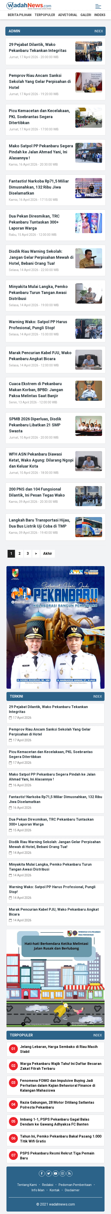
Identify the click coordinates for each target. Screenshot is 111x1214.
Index (98, 31)
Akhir (47, 553)
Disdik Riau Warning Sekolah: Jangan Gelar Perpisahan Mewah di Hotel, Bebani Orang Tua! (41, 257)
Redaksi (47, 1185)
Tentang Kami (27, 1185)
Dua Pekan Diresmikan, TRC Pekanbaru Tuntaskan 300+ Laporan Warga (34, 222)
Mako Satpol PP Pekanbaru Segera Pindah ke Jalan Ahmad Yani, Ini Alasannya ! (41, 152)
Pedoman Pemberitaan (75, 1185)
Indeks (99, 15)
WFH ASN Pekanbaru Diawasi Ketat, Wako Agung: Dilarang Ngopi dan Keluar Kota (41, 460)
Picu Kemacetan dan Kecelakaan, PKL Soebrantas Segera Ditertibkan (39, 116)
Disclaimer (72, 1190)
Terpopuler (45, 15)
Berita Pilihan (19, 15)
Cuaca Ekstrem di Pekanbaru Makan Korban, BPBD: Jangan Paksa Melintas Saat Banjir (36, 389)
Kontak (55, 1190)
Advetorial (67, 15)
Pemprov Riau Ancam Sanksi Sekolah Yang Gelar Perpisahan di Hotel (40, 81)
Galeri (85, 15)
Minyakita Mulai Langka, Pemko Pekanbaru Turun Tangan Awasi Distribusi (38, 292)
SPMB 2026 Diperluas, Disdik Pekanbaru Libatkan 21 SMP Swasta (35, 425)
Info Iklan (38, 1190)
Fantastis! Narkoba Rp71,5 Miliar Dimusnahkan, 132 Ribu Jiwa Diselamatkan (39, 187)
